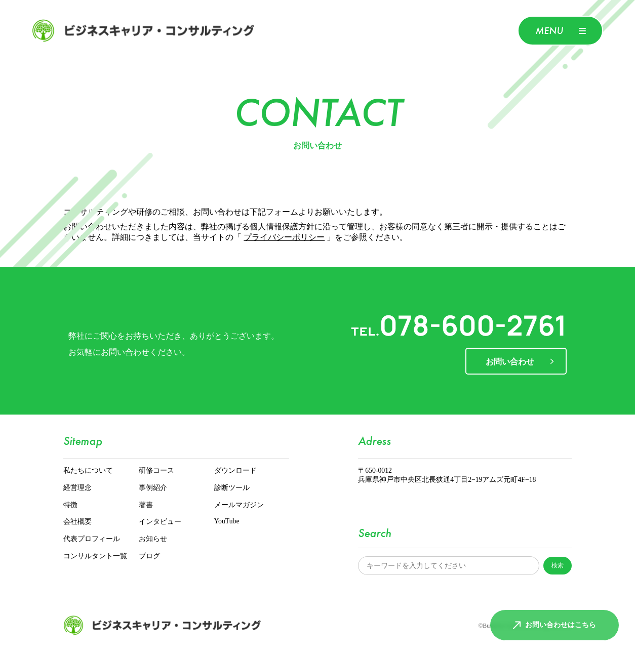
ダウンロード (235, 471)
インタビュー (160, 522)
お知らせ (153, 539)
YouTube (227, 521)
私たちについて (88, 471)
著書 (146, 505)
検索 (557, 565)
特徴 (70, 505)
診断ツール (232, 488)
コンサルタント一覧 (95, 556)
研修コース (156, 471)
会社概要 (77, 522)
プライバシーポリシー (284, 237)
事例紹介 (153, 488)
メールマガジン (239, 505)
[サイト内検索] (448, 565)
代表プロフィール (91, 539)
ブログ (149, 556)
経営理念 (77, 488)
